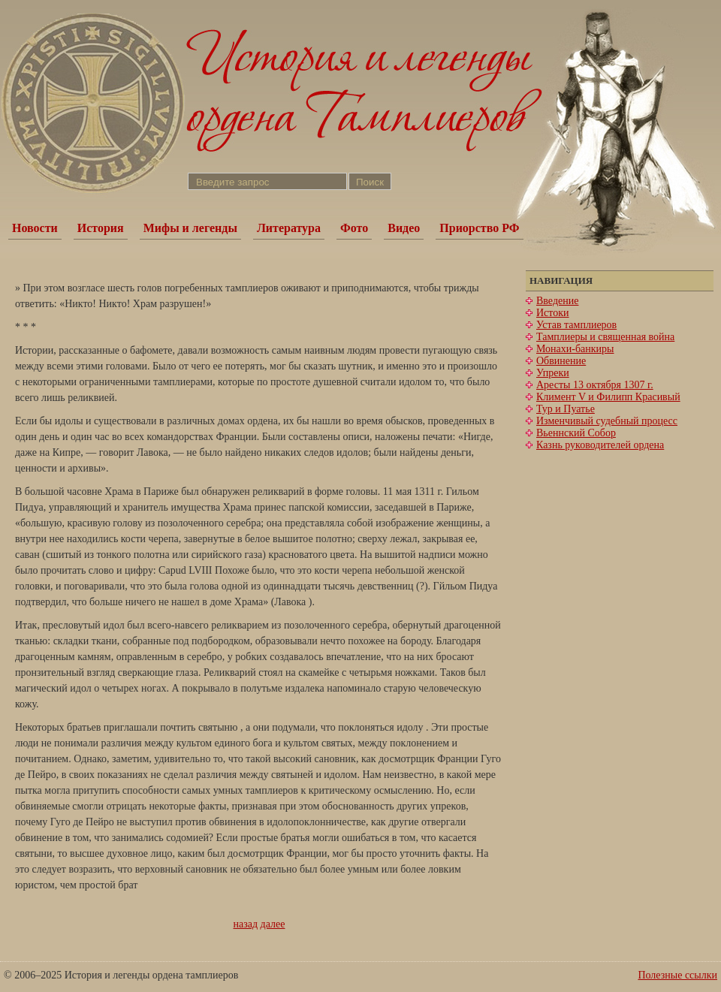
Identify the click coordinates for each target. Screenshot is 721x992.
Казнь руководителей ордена (600, 445)
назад (246, 924)
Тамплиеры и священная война (605, 336)
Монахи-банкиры (575, 348)
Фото (354, 228)
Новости (35, 228)
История (100, 228)
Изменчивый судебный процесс (606, 421)
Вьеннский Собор (576, 433)
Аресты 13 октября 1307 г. (594, 384)
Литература (289, 228)
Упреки (552, 372)
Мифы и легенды (190, 228)
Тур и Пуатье (565, 409)
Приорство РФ (479, 228)
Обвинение (561, 360)
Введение (557, 300)
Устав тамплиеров (576, 324)
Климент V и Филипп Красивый (608, 397)
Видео (404, 228)
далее (273, 924)
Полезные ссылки (677, 975)
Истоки (552, 312)
